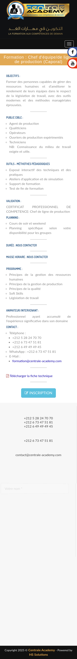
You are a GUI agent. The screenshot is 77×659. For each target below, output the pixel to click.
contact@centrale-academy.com (38, 455)
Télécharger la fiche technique (29, 376)
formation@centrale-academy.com (37, 361)
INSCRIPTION (38, 393)
